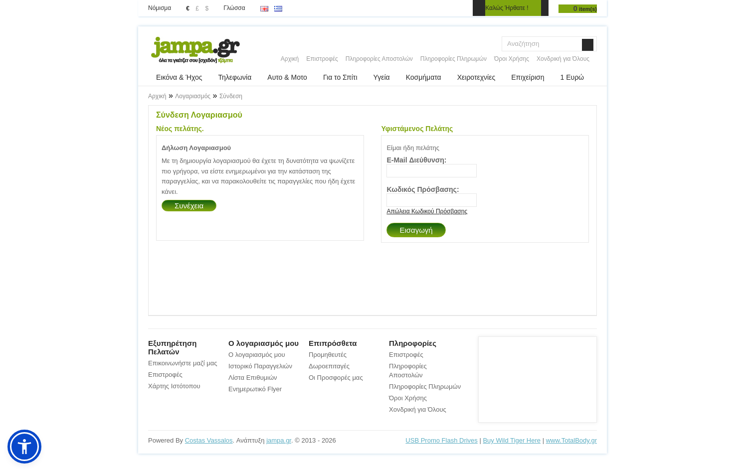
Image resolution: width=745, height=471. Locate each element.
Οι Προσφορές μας (336, 377)
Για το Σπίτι (340, 77)
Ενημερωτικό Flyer (255, 389)
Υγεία (381, 77)
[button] (24, 446)
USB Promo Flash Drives (441, 440)
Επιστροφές (322, 58)
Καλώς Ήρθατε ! (506, 7)
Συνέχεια (189, 205)
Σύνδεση (230, 96)
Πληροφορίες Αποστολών (379, 58)
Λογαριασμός (192, 96)
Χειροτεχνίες (476, 77)
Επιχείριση (527, 77)
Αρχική (290, 58)
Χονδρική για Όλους (563, 58)
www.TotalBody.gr (571, 440)
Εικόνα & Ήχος (179, 77)
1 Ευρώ (572, 77)
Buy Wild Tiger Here (512, 440)
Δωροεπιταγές (329, 366)
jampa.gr (278, 440)
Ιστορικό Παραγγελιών (260, 366)
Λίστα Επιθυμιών (252, 377)
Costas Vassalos (209, 440)
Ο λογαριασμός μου (256, 354)
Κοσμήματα (423, 77)
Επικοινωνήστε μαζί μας (182, 363)
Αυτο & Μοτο (287, 77)
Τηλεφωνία (235, 77)
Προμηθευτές (328, 354)
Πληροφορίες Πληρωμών (453, 58)
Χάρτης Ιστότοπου (174, 386)
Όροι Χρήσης (511, 58)
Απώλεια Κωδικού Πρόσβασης (426, 211)
